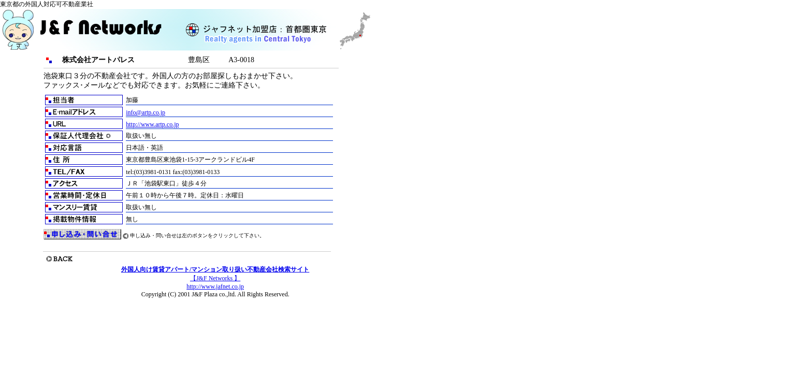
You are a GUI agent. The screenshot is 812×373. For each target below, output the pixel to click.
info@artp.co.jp (145, 112)
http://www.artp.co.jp (152, 124)
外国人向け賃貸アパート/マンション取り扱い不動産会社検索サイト (215, 269)
